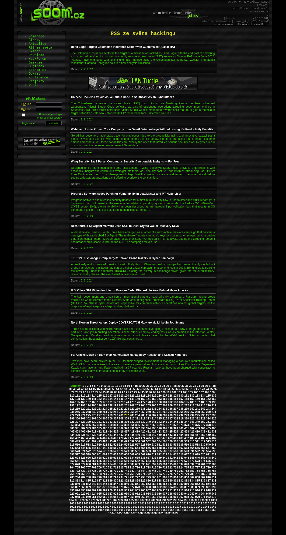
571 (83, 451)
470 (121, 438)
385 (99, 428)
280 (115, 415)
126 (159, 395)
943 (197, 493)
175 (132, 402)
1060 (192, 510)
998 (202, 500)
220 (83, 408)
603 (110, 454)
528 (143, 444)
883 (164, 487)
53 (125, 389)
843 (94, 484)
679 (83, 464)
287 (154, 415)
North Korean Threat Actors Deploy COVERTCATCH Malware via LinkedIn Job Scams (127, 322)
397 (164, 428)
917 (203, 490)
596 (72, 454)
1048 (108, 510)
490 (83, 441)
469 (115, 438)
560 (170, 448)
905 (137, 490)
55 (133, 389)
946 (214, 493)
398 (170, 428)
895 (83, 490)
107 (201, 392)
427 (181, 431)
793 (115, 477)
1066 (125, 513)
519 (94, 444)
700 (197, 464)
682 (99, 464)
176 (137, 402)
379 (214, 425)
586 (164, 451)
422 (154, 431)
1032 (143, 506)
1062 (206, 510)
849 (126, 484)
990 (158, 500)
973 (214, 497)
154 (164, 399)
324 (208, 418)
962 (154, 497)
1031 (136, 506)
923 (88, 493)
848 (121, 484)
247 (83, 412)
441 (110, 434)
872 (104, 487)
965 (170, 497)
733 (83, 470)
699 (192, 464)
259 (148, 412)
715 (132, 467)
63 (164, 389)
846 (110, 484)
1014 (164, 503)
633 (126, 457)
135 (208, 395)
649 (214, 457)
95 (142, 392)
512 (203, 441)
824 (137, 480)
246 (77, 412)
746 (154, 470)
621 (208, 454)
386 (104, 428)
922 (83, 493)
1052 (136, 510)
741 (126, 470)
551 (121, 448)
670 (181, 461)
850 (132, 484)
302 (88, 418)
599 (88, 454)
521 (104, 444)
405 (208, 428)
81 (88, 392)
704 (72, 467)
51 (117, 389)
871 (99, 487)
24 (159, 385)
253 (115, 412)
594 (208, 451)
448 (148, 434)
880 (148, 487)
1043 (73, 510)
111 (77, 395)
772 (148, 474)
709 (99, 467)
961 (148, 497)
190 (214, 402)
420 (143, 431)
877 (132, 487)
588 (175, 451)
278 (104, 415)
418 (132, 431)
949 (83, 497)
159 (192, 399)
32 (190, 385)
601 (99, 454)
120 (126, 395)
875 (121, 487)
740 (121, 470)
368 (154, 425)
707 (88, 467)
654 (94, 461)
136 (214, 395)
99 (158, 392)
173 (121, 402)
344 (170, 421)
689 (137, 464)
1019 (199, 503)
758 (72, 474)
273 (77, 415)
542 (72, 448)
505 (164, 441)
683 (104, 464)
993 (175, 500)
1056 (164, 510)
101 (168, 392)
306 (110, 418)
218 (72, 408)
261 (159, 412)
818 (104, 480)
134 (203, 395)
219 (77, 408)
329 (88, 421)
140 (88, 399)
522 (110, 444)
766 (115, 474)
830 (170, 480)
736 (99, 470)
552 (126, 448)
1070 (153, 513)
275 (88, 415)
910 (164, 490)
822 (126, 480)
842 (88, 484)
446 (137, 434)
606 (126, 454)
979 (98, 500)
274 (83, 415)
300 (77, 418)
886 (181, 487)
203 (137, 405)
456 (192, 434)
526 (132, 444)
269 (203, 412)
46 (98, 389)
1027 (108, 506)
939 (175, 493)
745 (148, 470)
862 (197, 484)
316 (164, 418)
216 (208, 405)
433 (214, 431)
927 (110, 493)
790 (99, 477)
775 (164, 474)
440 (104, 434)
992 (169, 500)
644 (186, 457)
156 (175, 399)
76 (214, 389)
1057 (171, 510)
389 (121, 428)
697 (181, 464)
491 (88, 441)
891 (208, 487)
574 (99, 451)
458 (203, 434)
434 (72, 434)
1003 (87, 503)
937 (164, 493)
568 (214, 448)
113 (88, 395)
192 (77, 405)
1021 (213, 503)
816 (94, 480)
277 (99, 415)
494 (104, 441)
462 (77, 438)
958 (132, 497)
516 (77, 444)
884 (170, 487)
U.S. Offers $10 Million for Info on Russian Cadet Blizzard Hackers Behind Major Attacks (129, 290)
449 (154, 434)
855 (159, 484)
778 (181, 474)
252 (110, 412)
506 (170, 441)
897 (94, 490)
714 (126, 467)
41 (78, 389)
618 (192, 454)
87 (111, 392)
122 (137, 395)
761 (88, 474)
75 (211, 389)
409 (83, 431)
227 (121, 408)
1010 (136, 503)
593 (203, 451)
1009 (129, 503)
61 (156, 389)
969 (192, 497)
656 (104, 461)
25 (163, 385)
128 (170, 395)
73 (203, 389)
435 (77, 434)
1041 (206, 506)
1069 (146, 513)
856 (164, 484)
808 (197, 477)
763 (99, 474)
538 (197, 444)
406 (214, 428)
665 (154, 461)
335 (121, 421)
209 (170, 405)
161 (203, 399)
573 (94, 451)
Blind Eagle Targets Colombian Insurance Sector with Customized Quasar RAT (123, 47)
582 (143, 451)
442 (115, 434)
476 (154, 438)
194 (88, 405)
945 (208, 493)
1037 (178, 506)
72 (199, 389)
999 (207, 500)
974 (71, 500)
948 (77, 497)
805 (181, 477)
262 (164, 412)
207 (159, 405)
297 (208, 415)
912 (175, 490)
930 (126, 493)
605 (121, 454)
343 (164, 421)
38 (214, 385)
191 (72, 405)
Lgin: (26, 104)
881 (154, 487)
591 (192, 451)
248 (88, 412)
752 (186, 470)
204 (143, 405)
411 (94, 431)
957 (126, 497)
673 (197, 461)
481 (181, 438)
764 (104, 474)
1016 (178, 503)
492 (94, 441)
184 (181, 402)
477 (159, 438)
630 (110, 457)
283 (132, 415)
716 (137, 467)
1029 (122, 506)
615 (175, 454)
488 (72, 441)
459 (208, 434)
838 (214, 480)
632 (121, 457)
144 (110, 399)
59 (148, 389)
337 (132, 421)
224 (104, 408)
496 (115, 441)
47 (102, 389)
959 (137, 497)
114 (94, 395)
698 (186, 464)
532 (164, 444)
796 (132, 477)
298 (214, 415)
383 (88, 428)
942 (192, 493)
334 (115, 421)
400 (181, 428)
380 (72, 428)
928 (115, 493)
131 (186, 395)
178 (148, 402)
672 (192, 461)
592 (197, 451)
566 (203, 448)
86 (107, 392)
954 (110, 497)
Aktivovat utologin (50, 114)
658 (115, 461)
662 (137, 461)
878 (137, 487)
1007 (115, 503)
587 (170, 451)
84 (100, 392)
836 (203, 480)
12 (112, 385)
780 (192, 474)
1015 (171, 503)
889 (197, 487)
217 (214, 405)
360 (110, 425)
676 (214, 461)
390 (126, 428)
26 (167, 385)
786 (77, 477)
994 (180, 500)
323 (203, 418)
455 (186, 434)
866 (72, 487)
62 (160, 389)
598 (83, 454)
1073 (174, 513)
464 (88, 438)
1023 (80, 506)
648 (208, 457)
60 (152, 389)
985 (131, 500)
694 (164, 464)
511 (197, 441)
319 (181, 418)
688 (132, 464)
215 (203, 405)
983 (120, 500)
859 (181, 484)
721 (164, 467)
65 (172, 389)
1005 (101, 503)
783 (208, 474)
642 (175, 457)
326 (72, 421)
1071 (160, 513)
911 (170, 490)
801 (159, 477)
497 (121, 441)
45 (94, 389)
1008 (122, 503)
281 (121, 415)
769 (132, 474)
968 (186, 497)
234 (159, 408)
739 (115, 470)
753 (192, 470)
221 (88, 408)
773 (154, 474)
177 (143, 402)
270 (208, 412)
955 (115, 497)
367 (148, 425)
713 (121, 467)
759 (77, 474)
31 (186, 385)
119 (121, 395)
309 (126, 418)
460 (214, 434)
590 (186, 451)
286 (148, 415)
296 (203, 415)
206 (154, 405)
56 (137, 389)
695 (170, 464)
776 (170, 474)
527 (137, 444)
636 (143, 457)
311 (137, 418)
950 (88, 497)
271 (214, 412)
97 (150, 392)
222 (94, 408)
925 (99, 493)
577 (115, 451)
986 (136, 500)
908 (154, 490)
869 (88, 487)
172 (115, 402)
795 (126, 477)
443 (121, 434)
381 (77, 428)
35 (202, 385)
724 (181, 467)
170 (104, 402)
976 (82, 500)
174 (126, 402)
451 (164, 434)
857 (170, 484)
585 (159, 451)
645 (192, 457)
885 (175, 487)
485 (203, 438)
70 (191, 389)
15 (124, 385)
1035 (164, 506)
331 (99, 421)
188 (203, 402)
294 (192, 415)
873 (110, 487)
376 (197, 425)
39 (70, 389)
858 (175, 484)
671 (186, 461)
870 (94, 487)
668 (170, 461)
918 (208, 490)
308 (121, 418)
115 (99, 395)
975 (76, 500)
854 (154, 484)
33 (194, 385)
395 (154, 428)
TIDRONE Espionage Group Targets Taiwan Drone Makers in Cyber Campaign (122, 258)
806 (186, 477)
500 (137, 441)
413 (104, 431)
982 (115, 500)
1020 (206, 503)
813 (77, 480)
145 (115, 399)
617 (186, 454)
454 (181, 434)
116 (104, 395)
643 (181, 457)
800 (154, 477)
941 (186, 493)
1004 (94, 503)
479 (170, 438)
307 (115, 418)
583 (148, 451)
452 (170, 434)
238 (181, 408)
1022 (73, 506)
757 (214, 470)
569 (72, 451)
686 (121, 464)
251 (104, 412)
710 (104, 467)
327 (77, 421)
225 (110, 408)
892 (214, 487)
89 (119, 392)
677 (72, 464)
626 (88, 457)
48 (106, 389)
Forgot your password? (49, 117)
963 (159, 497)
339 (143, 421)
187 (197, 402)
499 (132, 441)
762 (94, 474)
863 (203, 484)
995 (186, 500)
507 (175, 441)
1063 (213, 510)
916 (197, 490)
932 (137, 493)
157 (181, 399)
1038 (185, 506)
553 (132, 448)
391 (132, 428)
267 (192, 412)
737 (104, 470)
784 (214, 474)
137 (72, 399)
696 (175, 464)
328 (83, 421)
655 (99, 461)
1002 (80, 503)
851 (137, 484)
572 (88, 451)
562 (181, 448)
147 (126, 399)
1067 (132, 513)
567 (208, 448)
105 (190, 392)
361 (115, 425)
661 (132, 461)
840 (77, 484)
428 (186, 431)
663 (143, 461)
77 (72, 392)
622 (214, 454)
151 (148, 399)
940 (181, 493)
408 (77, 431)
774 (159, 474)
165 (77, 402)
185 (186, 402)
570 (77, 451)
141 (94, 399)
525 (126, 444)
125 (154, 395)
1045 (87, 510)
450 (159, 434)
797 (137, 477)
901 (115, 490)
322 (197, 418)
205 (148, 405)
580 (132, 451)
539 (203, 444)
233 (154, 408)
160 (197, 399)
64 (168, 389)
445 (132, 434)
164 (72, 402)
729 (208, 467)
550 (115, 448)
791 (104, 477)
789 (94, 477)
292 (181, 415)
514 (214, 441)
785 (72, 477)
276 (94, 415)
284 (137, 415)
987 (142, 500)
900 (110, 490)
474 (143, 438)
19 (140, 385)
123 (143, 395)
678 (77, 464)
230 (137, 408)
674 (203, 461)
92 (131, 392)
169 (99, 402)
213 (192, 405)
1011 (143, 503)
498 (126, 441)
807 (192, 477)
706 (83, 467)
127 (164, 395)
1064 (111, 513)
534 (175, 444)
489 (77, 441)
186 (192, 402)
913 (181, 490)
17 (132, 385)
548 (104, 448)
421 (148, 431)
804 (175, 477)
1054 (150, 510)
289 (164, 415)
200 (121, 405)
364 (132, 425)
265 (181, 412)
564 (192, 448)
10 (104, 385)
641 (170, 457)
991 (164, 500)
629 (104, 457)
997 (196, 500)
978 (93, 500)
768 (126, 474)
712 (115, 467)
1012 (150, 503)
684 (110, 464)
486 (208, 438)
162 (208, 399)
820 (115, 480)
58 (144, 389)
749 (170, 470)
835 (197, 480)
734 (88, 470)
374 (186, 425)
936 (159, 493)
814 (83, 480)
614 (170, 454)
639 (159, 457)
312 (143, 418)
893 (72, 490)
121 (132, 395)
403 (197, 428)
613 (164, 454)
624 (77, 457)
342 (159, 421)
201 (126, 405)
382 (83, 428)
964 (164, 497)
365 (137, 425)
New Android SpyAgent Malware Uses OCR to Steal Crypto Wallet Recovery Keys (125, 226)
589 (181, 451)
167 (88, 402)
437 (88, 434)
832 (181, 480)
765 (110, 474)
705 (77, 467)
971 (203, 497)
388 (115, 428)
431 (203, 431)
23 (155, 385)
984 (126, 500)
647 (203, 457)
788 (88, 477)
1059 (185, 510)
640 (164, 457)
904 (132, 490)
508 (181, 441)
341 (154, 421)
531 (159, 444)
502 (148, 441)
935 (154, 493)
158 (186, 399)
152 (154, 399)
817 (99, 480)
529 (148, 444)
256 (132, 412)
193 (83, 405)
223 (99, 408)
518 (88, 444)
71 (195, 389)
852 (143, 484)
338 (137, 421)
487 (214, 438)
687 (126, 464)
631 (115, 457)
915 (192, 490)
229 (132, 408)
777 (175, 474)
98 (154, 392)
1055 (157, 510)
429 (192, 431)
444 (126, 434)
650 (72, 461)
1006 (108, 503)
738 (110, 470)
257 (137, 412)
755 (203, 470)
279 (110, 415)
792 (110, 477)
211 (181, 405)
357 (94, 425)
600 (94, 454)
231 (143, 408)
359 (104, 425)
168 (94, 402)
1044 (80, 510)
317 (170, 418)
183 (175, 402)
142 (99, 399)
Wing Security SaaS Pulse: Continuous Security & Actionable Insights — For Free (125, 161)
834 (192, 480)
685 (115, 464)
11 (108, 385)
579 (126, 451)
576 (110, 451)
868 (83, 487)
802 (164, 477)
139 (83, 399)
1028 (115, 506)
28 (175, 385)
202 (132, 405)
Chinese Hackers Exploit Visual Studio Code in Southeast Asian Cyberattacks (122, 97)
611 (154, 454)
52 (121, 389)
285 (143, 415)
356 (88, 425)
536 (186, 444)
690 (143, 464)
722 (170, 467)
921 (77, 493)
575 (104, 451)
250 (99, 412)
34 (198, 385)
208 (164, 405)
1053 (143, 510)
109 (212, 392)
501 (143, 441)
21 (147, 385)
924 (94, 493)
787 (83, 477)
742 (132, 470)
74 (207, 389)
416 (121, 431)
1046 (94, 510)
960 (143, 497)
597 (77, 454)
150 (143, 399)
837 (208, 480)
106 (196, 392)
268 (197, 412)
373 (181, 425)
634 (132, 457)
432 (208, 431)
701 (203, 464)
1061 (199, 510)
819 (110, 480)
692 (154, 464)
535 (181, 444)
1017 (185, 503)
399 (175, 428)
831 (175, 480)
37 (210, 385)
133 (197, 395)
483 (192, 438)
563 (186, 448)
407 (72, 431)
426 (175, 431)
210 (175, 405)
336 (126, 421)
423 (159, 431)
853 (148, 484)
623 (72, 457)
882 (159, 487)
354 (77, 425)
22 (151, 385)
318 (175, 418)
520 (99, 444)
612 (159, 454)
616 (181, 454)
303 (94, 418)
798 (143, 477)
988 (147, 500)
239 (186, 408)
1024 (87, 506)
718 (148, 467)
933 (143, 493)
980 (104, 500)
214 (197, 405)
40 (74, 389)
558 (159, 448)
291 (175, 415)
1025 (94, 506)
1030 (129, 506)
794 (121, 477)
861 (192, 484)
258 (143, 412)
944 (203, 493)
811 (214, 477)
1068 (139, 513)
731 (72, 470)
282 (126, 415)
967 (181, 497)
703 (214, 464)
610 (148, 454)
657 (110, 461)
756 (208, 470)
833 (186, 480)
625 (83, 457)
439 (99, 434)
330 (94, 421)
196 (99, 405)
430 (197, 431)
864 (208, 484)
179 (154, 402)
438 (94, 434)
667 (164, 461)
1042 (213, 506)
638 (154, 457)
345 (175, 421)
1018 (192, 503)
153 (159, 399)
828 (159, 480)
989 (153, 500)
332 (104, 421)
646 (197, 457)
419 (137, 431)
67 (179, 389)
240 (192, 408)
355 (83, 425)
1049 (115, 510)
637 (148, 457)
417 (126, 431)
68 (183, 389)
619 (197, 454)
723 (175, 467)
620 (203, 454)
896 (88, 490)
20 (143, 385)
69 (187, 389)
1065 (118, 513)
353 (72, 425)
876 (126, 487)
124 (148, 395)
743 (137, 470)
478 (164, 438)
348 (192, 421)
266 (186, 412)
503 (154, 441)
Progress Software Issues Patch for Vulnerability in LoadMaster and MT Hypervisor (126, 193)
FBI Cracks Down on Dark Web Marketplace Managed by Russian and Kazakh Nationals (129, 354)
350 (203, 421)
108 (207, 392)
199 (115, 405)
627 (94, 457)
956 (121, 497)
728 (203, 467)
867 (77, 487)
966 (175, 497)
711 (110, 467)
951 (94, 497)
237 (175, 408)
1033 (150, 506)
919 (214, 490)
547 (99, 448)
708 (94, 467)
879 (143, 487)
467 (104, 438)
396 (159, 428)
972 (208, 497)
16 (128, 385)
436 (83, 434)
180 (159, 402)
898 (99, 490)
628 (99, 457)
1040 (199, 506)
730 (214, 467)
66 (176, 389)
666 (159, 461)
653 (88, 461)
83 (96, 392)
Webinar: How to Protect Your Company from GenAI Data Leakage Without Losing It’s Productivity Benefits (142, 129)
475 (148, 438)
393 (143, 428)
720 (159, 467)
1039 (192, 506)
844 (99, 484)
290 (170, 415)
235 (164, 408)
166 (83, 402)
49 (109, 389)
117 (110, 395)
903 (126, 490)
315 (159, 418)
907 (148, 490)
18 (136, 385)
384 (94, 428)
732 (77, 470)
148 (132, 399)
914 (186, 490)
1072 (167, 513)
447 (143, 434)
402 (192, 428)
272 (72, 415)
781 (197, 474)
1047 (101, 510)
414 (110, 431)
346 (181, 421)
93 (135, 392)
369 (159, 425)
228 (126, 408)
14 (120, 385)
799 (148, 477)
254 (121, 412)
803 (170, 477)
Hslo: (26, 109)
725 (186, 467)
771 (143, 474)
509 (186, 441)
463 (83, 438)
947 (72, 497)
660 (126, 461)
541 (214, 444)
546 (94, 448)
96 (146, 392)
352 (214, 421)
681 (94, 464)
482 (186, 438)
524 (121, 444)
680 (88, 464)
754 (197, 470)
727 (197, 467)
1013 (157, 503)
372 (175, 425)
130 (181, 395)
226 (115, 408)
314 (154, 418)
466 (99, 438)
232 (148, 408)
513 (208, 441)
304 (99, 418)
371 (170, 425)
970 (197, 497)
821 (121, 480)
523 (115, 444)
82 (92, 392)
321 (192, 418)
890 (203, 487)
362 (121, 425)
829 (164, 480)
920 (72, 493)
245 (72, 412)
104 (185, 392)
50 (113, 389)
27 (171, 385)
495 (110, 441)
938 (170, 493)
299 (72, 418)
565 (197, 448)
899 (104, 490)
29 (179, 385)
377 (203, 425)
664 (148, 461)
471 (126, 438)
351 (208, 421)
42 (82, 389)
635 (137, 457)
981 (109, 500)
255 (126, 412)
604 (115, 454)
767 (121, 474)
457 (197, 434)
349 (197, 421)
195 (94, 405)
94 (139, 392)
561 (175, 448)
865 (214, 484)
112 (83, 395)
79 (80, 392)
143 (104, 399)
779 (186, 474)
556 (148, 448)
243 (208, 408)
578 (121, 451)
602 (104, 454)
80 (84, 392)
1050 (122, 510)
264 (175, 412)
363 (126, 425)
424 (164, 431)
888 (192, 487)
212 (186, 405)
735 (94, 470)
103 (179, 392)
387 (110, 428)
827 (154, 480)
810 (208, 477)
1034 (157, 506)
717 (143, 467)
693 (159, 464)
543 (77, 448)
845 (104, 484)
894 (77, 490)
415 (115, 431)
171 (110, 402)
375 (192, 425)
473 (137, 438)
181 (164, 402)
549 (110, 448)
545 (88, 448)
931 (132, 493)
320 (186, 418)
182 (170, 402)
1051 (129, 510)
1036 (171, 506)
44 (90, 389)
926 (104, 493)
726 (192, 467)
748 (164, 470)
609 (143, 454)
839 (72, 484)
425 (170, 431)
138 (77, 399)
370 (164, 425)
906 (143, 490)
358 (99, 425)
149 (137, 399)
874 (115, 487)
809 (203, 477)
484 (197, 438)
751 (181, 470)
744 (143, 470)
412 (99, 431)
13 (116, 385)
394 (148, 428)
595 (214, 451)
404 (203, 428)
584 (154, 451)
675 (208, 461)
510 (192, 441)
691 (148, 464)
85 (103, 392)
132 (192, 395)
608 (137, 454)
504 (159, 441)
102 (174, 392)
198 (110, 405)
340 (148, 421)
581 (137, 451)
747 (159, 470)
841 (83, 484)
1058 (178, 510)
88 (115, 392)
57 (141, 389)
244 (214, 408)
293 (186, 415)
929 (121, 493)
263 (170, 412)
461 (72, 438)
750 (175, 470)
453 (175, 434)
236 (170, 408)
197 (104, 405)
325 (214, 418)
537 (192, 444)
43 (86, 389)
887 (186, 487)
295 (197, 415)
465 (94, 438)
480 (175, 438)
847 (115, 484)
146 (121, 399)
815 (88, 480)
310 (132, 418)
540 (208, 444)
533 (170, 444)
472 (132, 438)
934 (148, 493)
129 (175, 395)
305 (104, 418)
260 (154, 412)
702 (208, 464)
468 (110, 438)
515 (72, 444)
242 (203, 408)
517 (83, 444)
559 (164, 448)
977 (87, 500)
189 (208, 402)
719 (154, 467)
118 (115, 395)
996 (191, 500)
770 (137, 474)
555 (143, 448)
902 (121, 490)
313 (148, 418)
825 (143, 480)
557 (154, 448)
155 (170, 399)
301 (83, 418)
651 (77, 461)
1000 (214, 500)
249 (94, 412)
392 (137, 428)
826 (148, 480)
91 (127, 392)
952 (99, 497)
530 (154, 444)
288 (159, 415)
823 (132, 480)
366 (143, 425)
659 (121, 461)
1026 (101, 506)
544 (83, 448)
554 (137, 448)
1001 (73, 503)
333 (110, 421)
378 (208, 425)
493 (99, 441)
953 (104, 497)
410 (88, 431)
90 (123, 392)
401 (186, 428)
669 (175, 461)
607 (132, 454)
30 (182, 385)
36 (206, 385)
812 (72, 480)
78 (76, 392)
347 (186, 421)
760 (83, 474)
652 (83, 461)
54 (129, 389)
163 (214, 399)
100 (163, 392)
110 (72, 395)
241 (197, 408)
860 (186, 484)
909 (159, 490)
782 (203, 474)
